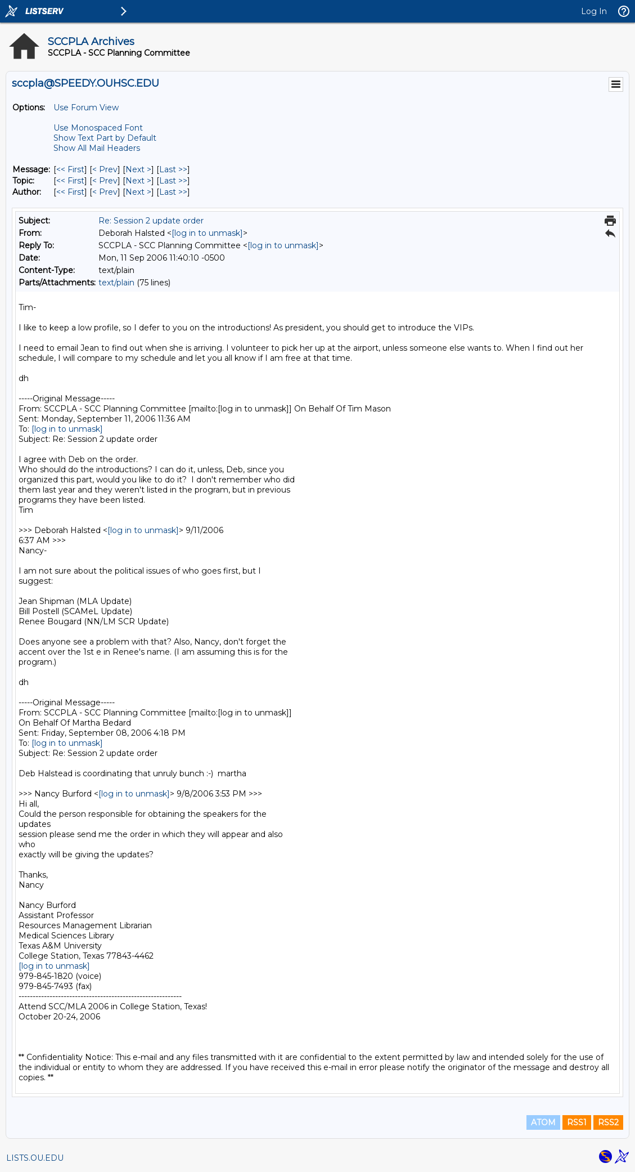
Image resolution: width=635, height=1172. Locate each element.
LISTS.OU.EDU (35, 1158)
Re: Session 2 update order (151, 221)
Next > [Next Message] (138, 169)
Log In (594, 11)
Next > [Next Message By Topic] (138, 181)
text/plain (116, 283)
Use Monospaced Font (98, 128)
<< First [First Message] (70, 169)
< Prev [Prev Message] (105, 169)
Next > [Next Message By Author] (138, 192)
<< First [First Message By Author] (70, 192)
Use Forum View (86, 107)
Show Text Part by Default (104, 138)
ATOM (543, 1122)
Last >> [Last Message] (173, 169)
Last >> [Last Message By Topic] (173, 181)
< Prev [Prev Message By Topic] (105, 181)
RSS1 (577, 1122)
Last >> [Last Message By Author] (173, 192)
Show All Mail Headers (96, 148)
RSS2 (608, 1122)
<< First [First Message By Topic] (70, 181)
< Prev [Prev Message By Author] (105, 192)
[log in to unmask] (207, 233)
